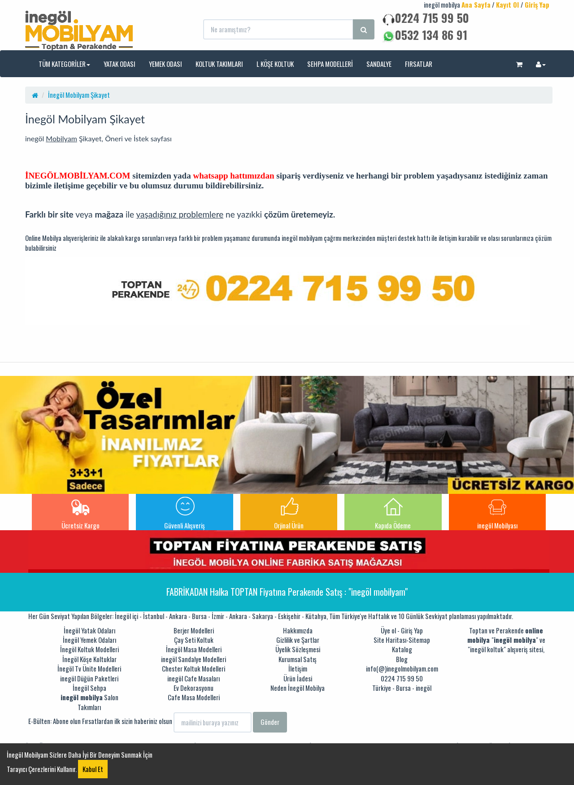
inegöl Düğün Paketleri (89, 678)
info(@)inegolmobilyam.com (402, 668)
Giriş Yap (412, 630)
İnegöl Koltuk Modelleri (89, 649)
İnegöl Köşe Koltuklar (89, 659)
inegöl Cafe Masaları (193, 678)
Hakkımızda (298, 630)
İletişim (297, 668)
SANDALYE (378, 64)
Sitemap (419, 640)
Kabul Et (93, 769)
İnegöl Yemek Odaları (89, 640)
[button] (519, 63)
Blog (402, 659)
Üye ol (388, 630)
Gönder (270, 722)
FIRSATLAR (418, 64)
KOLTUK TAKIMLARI (219, 64)
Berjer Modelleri (194, 630)
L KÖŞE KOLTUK (275, 64)
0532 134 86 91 (424, 35)
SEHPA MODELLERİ (330, 64)
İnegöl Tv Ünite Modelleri (89, 668)
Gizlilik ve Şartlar (297, 640)
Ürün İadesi (297, 678)
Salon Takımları (89, 701)
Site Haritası (390, 640)
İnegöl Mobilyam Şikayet (79, 95)
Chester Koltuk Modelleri (193, 668)
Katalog (402, 649)
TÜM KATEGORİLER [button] (64, 64)
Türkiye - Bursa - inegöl (401, 688)
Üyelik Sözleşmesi (297, 649)
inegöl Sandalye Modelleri (193, 659)
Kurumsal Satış (297, 659)
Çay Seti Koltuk (193, 640)
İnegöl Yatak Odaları (89, 630)
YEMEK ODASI (165, 64)
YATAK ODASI (119, 64)
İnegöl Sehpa (89, 688)
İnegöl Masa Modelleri (194, 649)
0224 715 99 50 (425, 17)
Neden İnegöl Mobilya (297, 688)
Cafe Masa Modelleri (194, 697)
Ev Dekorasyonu (193, 688)
